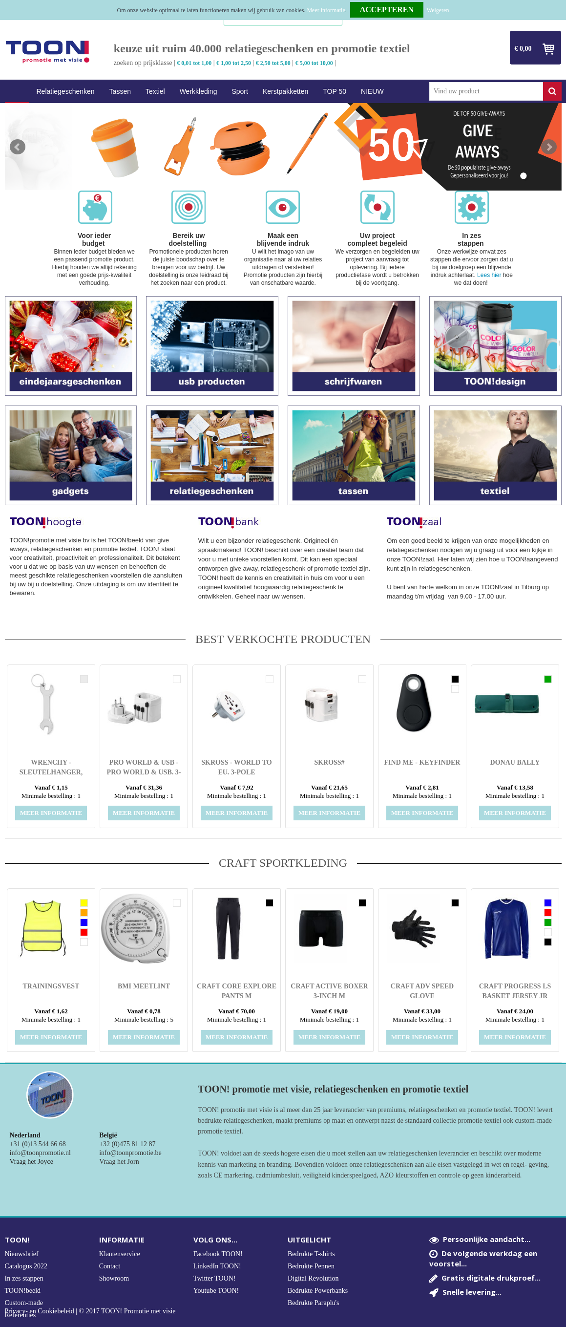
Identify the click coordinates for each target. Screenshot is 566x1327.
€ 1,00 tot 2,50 (233, 63)
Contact (110, 1266)
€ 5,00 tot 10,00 (314, 63)
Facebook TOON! (218, 1254)
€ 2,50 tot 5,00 (273, 63)
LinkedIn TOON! (217, 1266)
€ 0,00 (523, 48)
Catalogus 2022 (26, 1266)
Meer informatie (326, 10)
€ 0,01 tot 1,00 (194, 63)
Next (549, 147)
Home (17, 91)
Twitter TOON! (214, 1278)
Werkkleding (198, 91)
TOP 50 (334, 91)
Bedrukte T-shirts (311, 1254)
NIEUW (372, 91)
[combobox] (486, 91)
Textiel (155, 91)
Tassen (120, 91)
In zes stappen (24, 1278)
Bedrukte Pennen (311, 1266)
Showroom (114, 1278)
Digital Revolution (313, 1278)
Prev (17, 147)
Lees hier (489, 275)
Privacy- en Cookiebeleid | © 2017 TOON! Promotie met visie (90, 1311)
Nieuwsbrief (22, 1254)
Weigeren (438, 10)
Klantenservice (119, 1254)
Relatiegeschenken (66, 91)
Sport (239, 91)
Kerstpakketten (285, 91)
